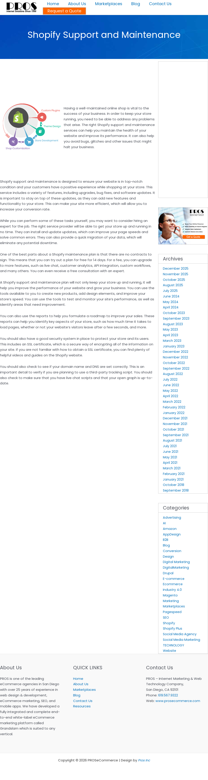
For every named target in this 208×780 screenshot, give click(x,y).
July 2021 (170, 446)
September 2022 (176, 368)
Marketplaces (174, 606)
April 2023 (170, 335)
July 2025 (170, 290)
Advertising (172, 517)
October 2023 (174, 312)
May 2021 (170, 457)
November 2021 (175, 423)
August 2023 (173, 324)
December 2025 (176, 268)
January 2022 (173, 412)
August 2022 (173, 373)
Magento (170, 595)
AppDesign (172, 534)
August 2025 (173, 285)
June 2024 (171, 296)
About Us (80, 684)
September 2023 (177, 318)
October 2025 (174, 279)
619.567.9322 (168, 695)
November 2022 (176, 357)
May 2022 (170, 390)
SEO (166, 617)
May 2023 (170, 329)
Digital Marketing (176, 561)
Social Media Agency (180, 634)
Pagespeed (172, 611)
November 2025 (176, 274)
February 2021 (174, 473)
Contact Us (82, 700)
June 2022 (171, 385)
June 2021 (171, 451)
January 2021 (173, 479)
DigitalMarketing (176, 567)
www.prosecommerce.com (178, 700)
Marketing (171, 600)
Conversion (172, 550)
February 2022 (174, 407)
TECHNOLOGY (174, 645)
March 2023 (172, 340)
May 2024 (170, 301)
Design (168, 556)
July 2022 (170, 379)
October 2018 (174, 484)
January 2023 (174, 346)
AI (164, 523)
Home (78, 678)
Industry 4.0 (172, 589)
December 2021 (175, 418)
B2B (166, 539)
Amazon (170, 528)
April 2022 (170, 396)
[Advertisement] (52, 65)
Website (170, 650)
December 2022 (176, 351)
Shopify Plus (173, 628)
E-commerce (174, 578)
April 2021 (170, 462)
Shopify (169, 623)
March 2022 (172, 401)
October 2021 (174, 429)
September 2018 (176, 490)
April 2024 (171, 307)
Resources (82, 706)
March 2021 (172, 468)
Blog (166, 545)
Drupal (168, 573)
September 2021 (176, 435)
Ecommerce (173, 584)
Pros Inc (144, 760)
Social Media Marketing (182, 639)
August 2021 (172, 440)
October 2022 (174, 362)
